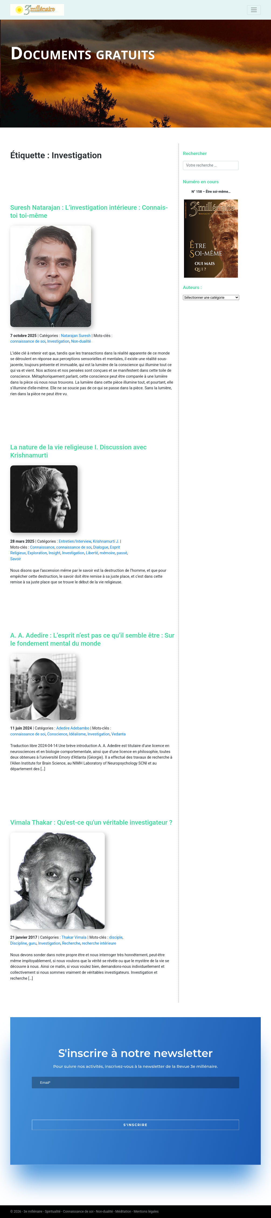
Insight (54, 553)
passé (122, 553)
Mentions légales (146, 1211)
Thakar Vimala (74, 937)
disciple (115, 937)
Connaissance (42, 547)
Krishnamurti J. (106, 541)
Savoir (15, 559)
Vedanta (119, 734)
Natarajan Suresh (76, 335)
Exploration (37, 553)
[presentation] (73, 1103)
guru (32, 943)
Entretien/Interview (75, 541)
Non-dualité (81, 341)
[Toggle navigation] (254, 10)
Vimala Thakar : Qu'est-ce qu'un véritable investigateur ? (91, 822)
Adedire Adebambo (72, 728)
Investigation (58, 341)
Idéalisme (77, 734)
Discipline (18, 943)
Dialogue (100, 547)
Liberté (92, 553)
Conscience (57, 734)
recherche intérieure (99, 943)
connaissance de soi (28, 341)
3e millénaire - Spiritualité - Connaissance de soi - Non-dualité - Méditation (77, 1211)
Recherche (71, 943)
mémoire (107, 553)
